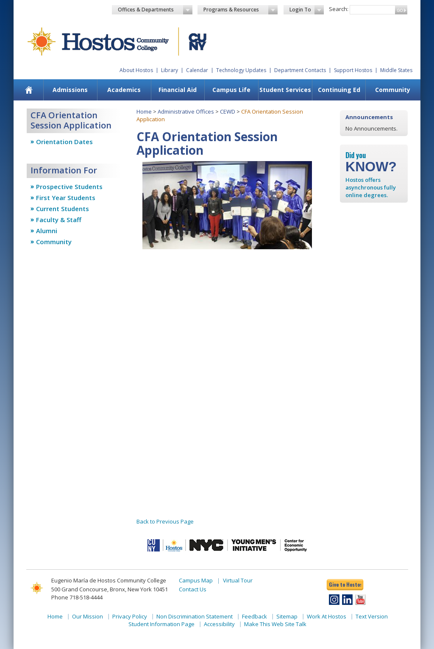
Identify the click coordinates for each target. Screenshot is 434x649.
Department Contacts (300, 70)
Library (169, 70)
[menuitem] (29, 89)
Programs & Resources (240, 9)
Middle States (396, 70)
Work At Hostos (326, 616)
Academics (124, 90)
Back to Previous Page (165, 521)
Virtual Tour (238, 580)
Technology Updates (241, 70)
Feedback (254, 616)
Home (144, 111)
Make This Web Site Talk (275, 624)
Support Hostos (353, 70)
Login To (306, 9)
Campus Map (196, 580)
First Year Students (65, 197)
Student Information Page (161, 624)
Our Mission (87, 616)
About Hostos (136, 70)
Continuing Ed (339, 90)
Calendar (197, 70)
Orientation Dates (64, 141)
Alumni (46, 230)
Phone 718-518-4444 (77, 597)
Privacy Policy (129, 616)
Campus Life (231, 90)
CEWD (227, 111)
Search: (338, 9)
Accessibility (219, 624)
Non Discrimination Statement (194, 616)
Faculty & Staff (58, 219)
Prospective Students (69, 186)
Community (392, 90)
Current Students (62, 208)
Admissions (70, 90)
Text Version (372, 616)
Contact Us (192, 589)
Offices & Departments (155, 9)
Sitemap (287, 616)
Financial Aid (178, 90)
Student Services (285, 90)
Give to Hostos (345, 584)
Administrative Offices (186, 111)
